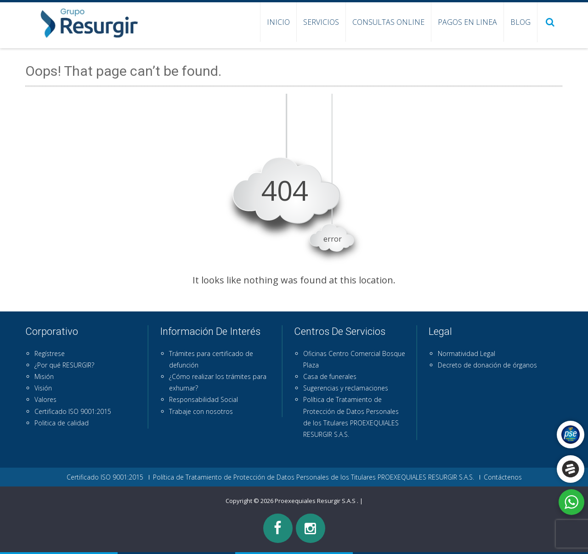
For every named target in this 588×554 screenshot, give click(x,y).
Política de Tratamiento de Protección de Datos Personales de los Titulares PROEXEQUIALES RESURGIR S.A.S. (313, 477)
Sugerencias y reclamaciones (345, 388)
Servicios (321, 22)
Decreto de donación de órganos (487, 365)
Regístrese (49, 353)
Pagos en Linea (467, 22)
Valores (45, 399)
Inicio (278, 22)
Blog (520, 22)
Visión (43, 388)
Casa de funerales (329, 376)
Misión (44, 376)
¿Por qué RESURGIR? (64, 365)
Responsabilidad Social (203, 399)
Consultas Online (388, 22)
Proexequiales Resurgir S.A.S (316, 501)
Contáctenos (503, 477)
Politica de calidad (61, 422)
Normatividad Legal (466, 353)
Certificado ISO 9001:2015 (72, 411)
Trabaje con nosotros (201, 411)
